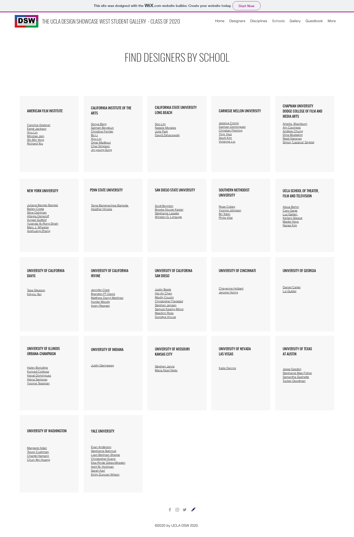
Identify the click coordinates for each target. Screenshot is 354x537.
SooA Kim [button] (225, 138)
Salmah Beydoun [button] (102, 128)
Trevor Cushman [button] (38, 452)
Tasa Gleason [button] (36, 290)
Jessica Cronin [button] (229, 123)
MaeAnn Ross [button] (164, 313)
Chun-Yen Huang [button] (38, 460)
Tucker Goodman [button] (294, 381)
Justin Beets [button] (163, 289)
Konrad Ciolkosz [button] (38, 371)
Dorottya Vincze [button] (165, 317)
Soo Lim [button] (160, 124)
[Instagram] (177, 509)
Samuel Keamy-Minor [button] (169, 309)
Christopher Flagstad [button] (169, 301)
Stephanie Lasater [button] (167, 213)
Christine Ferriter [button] (102, 131)
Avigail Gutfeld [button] (36, 220)
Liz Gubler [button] (289, 291)
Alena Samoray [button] (37, 379)
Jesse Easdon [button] (292, 369)
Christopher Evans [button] (103, 459)
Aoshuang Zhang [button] (38, 231)
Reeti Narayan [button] (292, 138)
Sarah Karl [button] (98, 470)
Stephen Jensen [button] (166, 305)
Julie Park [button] (161, 131)
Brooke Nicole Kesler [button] (169, 209)
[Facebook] (169, 509)
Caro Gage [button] (290, 210)
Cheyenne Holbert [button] (231, 288)
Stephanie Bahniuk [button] (103, 451)
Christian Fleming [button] (230, 130)
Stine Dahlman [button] (37, 212)
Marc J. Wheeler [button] (38, 227)
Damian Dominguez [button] (232, 127)
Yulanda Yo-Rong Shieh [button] (42, 223)
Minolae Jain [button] (35, 136)
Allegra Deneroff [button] (38, 216)
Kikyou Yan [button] (34, 294)
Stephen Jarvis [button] (165, 366)
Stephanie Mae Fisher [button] (297, 373)
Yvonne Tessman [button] (38, 383)
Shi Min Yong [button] (35, 140)
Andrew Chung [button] (293, 131)
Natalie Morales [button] (165, 128)
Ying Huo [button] (225, 134)
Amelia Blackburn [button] (295, 124)
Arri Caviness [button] (292, 127)
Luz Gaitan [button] (290, 214)
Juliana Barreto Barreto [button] (42, 205)
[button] (38, 125)
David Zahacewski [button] (167, 135)
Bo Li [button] (94, 135)
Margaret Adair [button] (37, 448)
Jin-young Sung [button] (101, 150)
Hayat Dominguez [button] (39, 375)
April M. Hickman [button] (102, 466)
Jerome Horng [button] (228, 292)
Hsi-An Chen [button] (163, 293)
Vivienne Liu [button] (227, 141)
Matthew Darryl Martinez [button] (107, 298)
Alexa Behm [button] (291, 207)
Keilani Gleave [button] (292, 218)
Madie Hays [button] (291, 221)
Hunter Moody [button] (100, 302)
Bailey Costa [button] (35, 209)
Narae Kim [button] (290, 225)
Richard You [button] (35, 143)
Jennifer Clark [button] (100, 290)
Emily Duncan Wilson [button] (105, 474)
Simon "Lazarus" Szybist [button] (298, 142)
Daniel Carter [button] (292, 287)
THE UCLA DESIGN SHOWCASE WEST (76, 21)
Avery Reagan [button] (100, 305)
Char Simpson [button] (100, 146)
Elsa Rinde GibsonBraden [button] (108, 462)
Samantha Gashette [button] (296, 377)
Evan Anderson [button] (101, 447)
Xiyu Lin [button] (32, 132)
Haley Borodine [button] (37, 367)
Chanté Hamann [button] (38, 456)
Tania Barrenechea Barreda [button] (110, 205)
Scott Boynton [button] (164, 206)
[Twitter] (184, 509)
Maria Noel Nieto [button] (166, 370)
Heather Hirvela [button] (101, 209)
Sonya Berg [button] (98, 124)
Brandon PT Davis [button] (103, 294)
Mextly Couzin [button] (164, 297)
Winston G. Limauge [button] (168, 217)
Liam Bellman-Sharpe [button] (105, 455)
